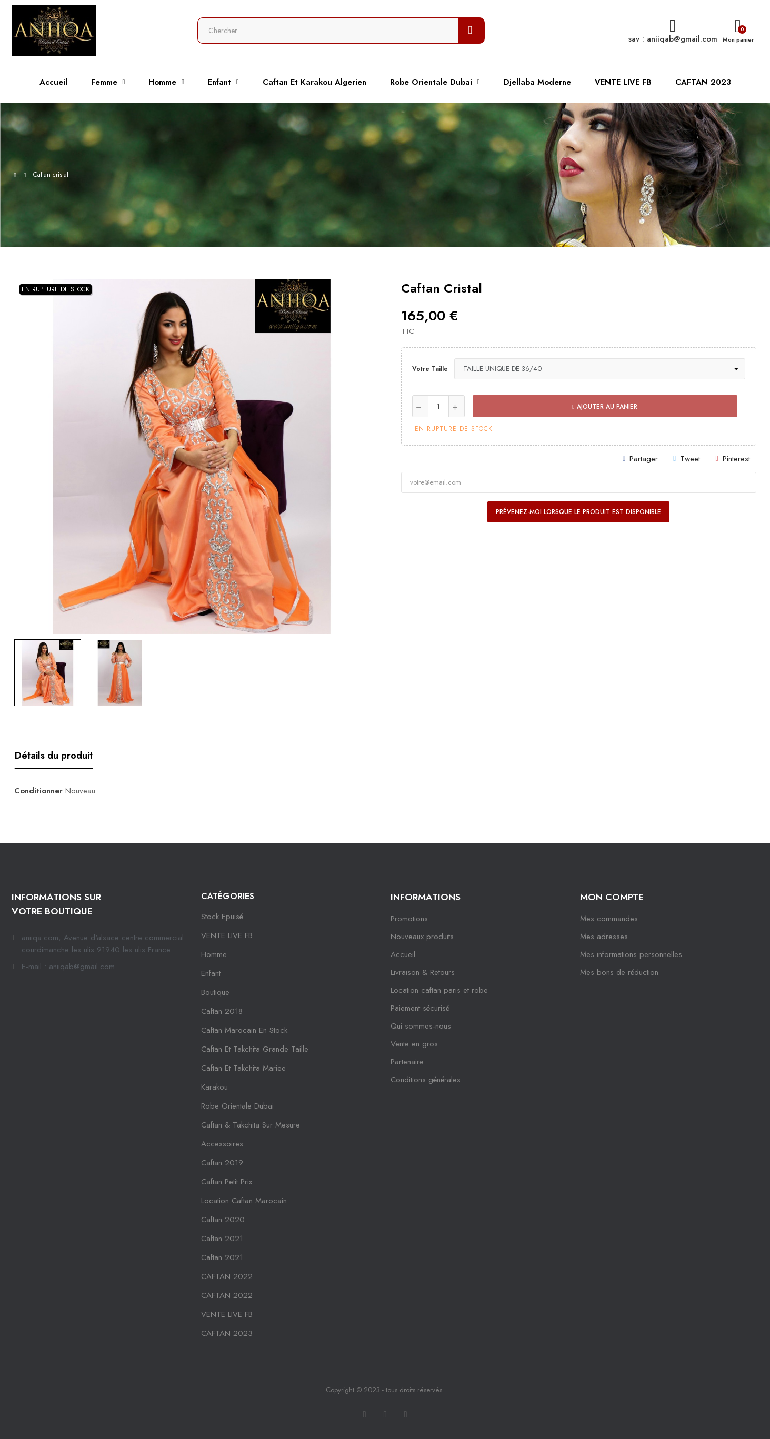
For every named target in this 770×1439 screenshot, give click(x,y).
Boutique (215, 992)
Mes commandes (609, 918)
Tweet (690, 459)
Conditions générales (426, 1079)
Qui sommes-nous (421, 1026)
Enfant (211, 973)
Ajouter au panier (604, 406)
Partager (643, 459)
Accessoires (222, 1144)
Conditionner (38, 791)
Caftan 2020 (223, 1219)
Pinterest (736, 459)
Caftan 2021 (222, 1257)
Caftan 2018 (222, 1011)
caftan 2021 (222, 1238)
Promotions (409, 918)
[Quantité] (438, 406)
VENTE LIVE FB (227, 935)
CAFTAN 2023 (227, 1333)
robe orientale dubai (237, 1106)
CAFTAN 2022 (227, 1276)
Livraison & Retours (423, 972)
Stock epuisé (222, 916)
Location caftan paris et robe (439, 990)
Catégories (227, 896)
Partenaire (407, 1062)
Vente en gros (414, 1044)
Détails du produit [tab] (54, 755)
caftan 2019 (222, 1163)
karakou (214, 1087)
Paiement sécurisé (420, 1008)
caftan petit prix (226, 1182)
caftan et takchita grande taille (254, 1049)
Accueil (403, 954)
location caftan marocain (244, 1200)
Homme (214, 954)
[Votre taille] (599, 368)
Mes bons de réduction (619, 972)
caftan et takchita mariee (243, 1068)
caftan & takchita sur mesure (250, 1125)
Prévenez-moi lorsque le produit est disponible (578, 512)
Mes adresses (604, 936)
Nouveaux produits (422, 936)
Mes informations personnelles (631, 954)
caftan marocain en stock (244, 1030)
